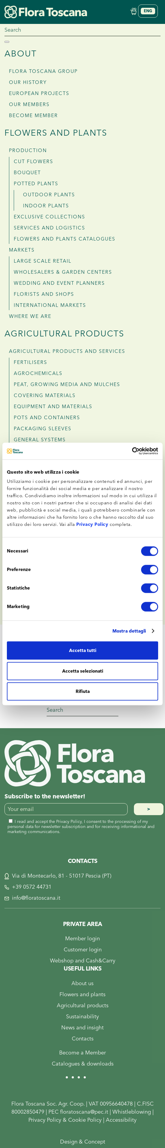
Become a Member (82, 1052)
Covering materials (45, 395)
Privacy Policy (92, 525)
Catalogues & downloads (83, 1064)
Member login (82, 938)
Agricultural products (64, 334)
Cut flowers (33, 161)
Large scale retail (42, 261)
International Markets (50, 305)
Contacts (83, 1038)
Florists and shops (44, 294)
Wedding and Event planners (59, 283)
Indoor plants (46, 206)
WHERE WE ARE (30, 316)
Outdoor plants (49, 195)
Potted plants (36, 184)
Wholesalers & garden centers (63, 272)
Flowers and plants (55, 133)
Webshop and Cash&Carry (82, 960)
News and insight (82, 1027)
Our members (29, 104)
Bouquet (27, 173)
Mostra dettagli (129, 631)
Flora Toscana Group (43, 71)
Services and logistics (49, 228)
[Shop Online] (133, 11)
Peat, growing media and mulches (67, 384)
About (20, 54)
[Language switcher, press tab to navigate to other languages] (148, 11)
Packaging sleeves (42, 429)
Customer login (83, 949)
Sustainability (82, 1016)
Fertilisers (30, 362)
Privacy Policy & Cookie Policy (65, 1120)
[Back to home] (45, 12)
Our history (28, 82)
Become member (33, 115)
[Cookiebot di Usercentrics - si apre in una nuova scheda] (132, 451)
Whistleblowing (131, 1112)
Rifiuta (83, 692)
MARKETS (22, 250)
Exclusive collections (49, 217)
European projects (39, 93)
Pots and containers (47, 418)
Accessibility (121, 1120)
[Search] (82, 30)
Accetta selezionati (82, 671)
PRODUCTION (28, 150)
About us (82, 983)
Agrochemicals (38, 373)
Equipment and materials (53, 406)
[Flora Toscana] (74, 763)
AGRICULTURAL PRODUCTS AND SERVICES (67, 351)
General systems (40, 440)
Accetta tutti (82, 651)
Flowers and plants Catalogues (64, 239)
